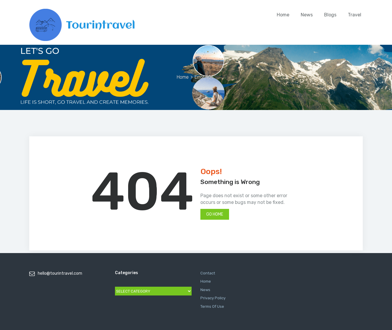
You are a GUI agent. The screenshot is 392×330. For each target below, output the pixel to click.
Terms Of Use (212, 306)
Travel (354, 15)
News (307, 15)
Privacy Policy (213, 298)
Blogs (330, 15)
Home (283, 15)
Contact (207, 273)
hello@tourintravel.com (60, 273)
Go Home (214, 214)
